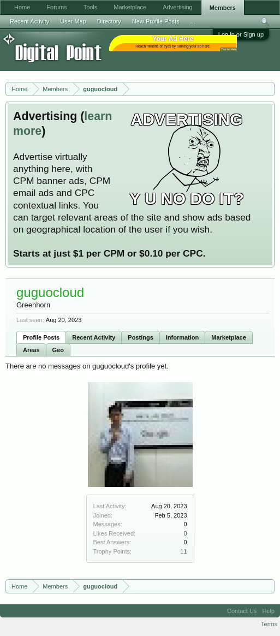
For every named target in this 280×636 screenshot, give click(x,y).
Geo (58, 350)
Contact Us (242, 611)
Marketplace (228, 337)
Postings (140, 337)
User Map (73, 21)
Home (22, 7)
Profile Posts (41, 337)
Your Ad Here (228, 49)
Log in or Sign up (241, 34)
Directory (109, 21)
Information (182, 337)
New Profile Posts (156, 21)
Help (268, 611)
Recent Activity (93, 337)
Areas (31, 350)
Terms (269, 624)
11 (183, 551)
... (192, 21)
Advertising (177, 7)
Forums (56, 7)
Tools (91, 7)
